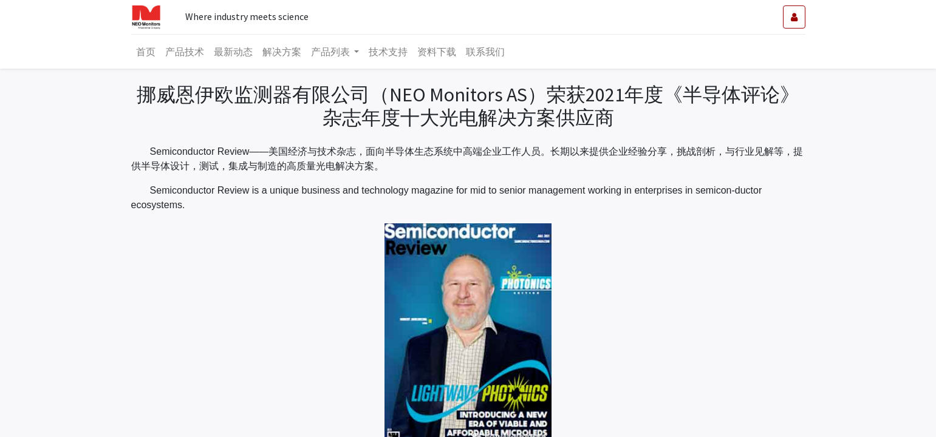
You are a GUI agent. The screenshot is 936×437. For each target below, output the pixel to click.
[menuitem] (145, 51)
